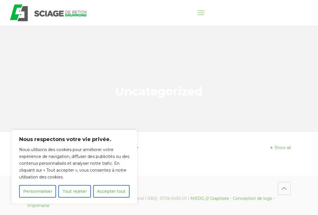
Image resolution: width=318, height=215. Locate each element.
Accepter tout (111, 191)
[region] (74, 167)
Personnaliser (37, 191)
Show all (280, 147)
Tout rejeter (74, 191)
